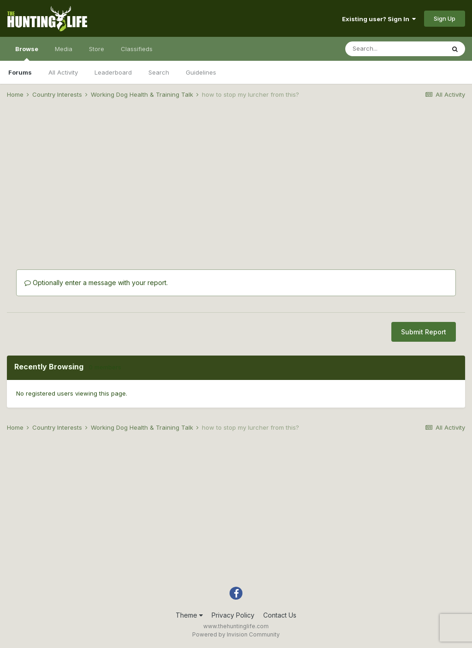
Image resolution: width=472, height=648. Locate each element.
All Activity (63, 72)
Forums (20, 72)
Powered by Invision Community (236, 634)
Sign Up (444, 18)
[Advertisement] (236, 177)
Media (63, 49)
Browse (26, 53)
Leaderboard (113, 72)
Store (96, 49)
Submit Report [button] (423, 332)
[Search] (395, 48)
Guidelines (201, 72)
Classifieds (137, 49)
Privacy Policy (233, 615)
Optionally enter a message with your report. (96, 282)
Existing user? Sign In (379, 19)
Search (158, 72)
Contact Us (279, 615)
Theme (189, 615)
